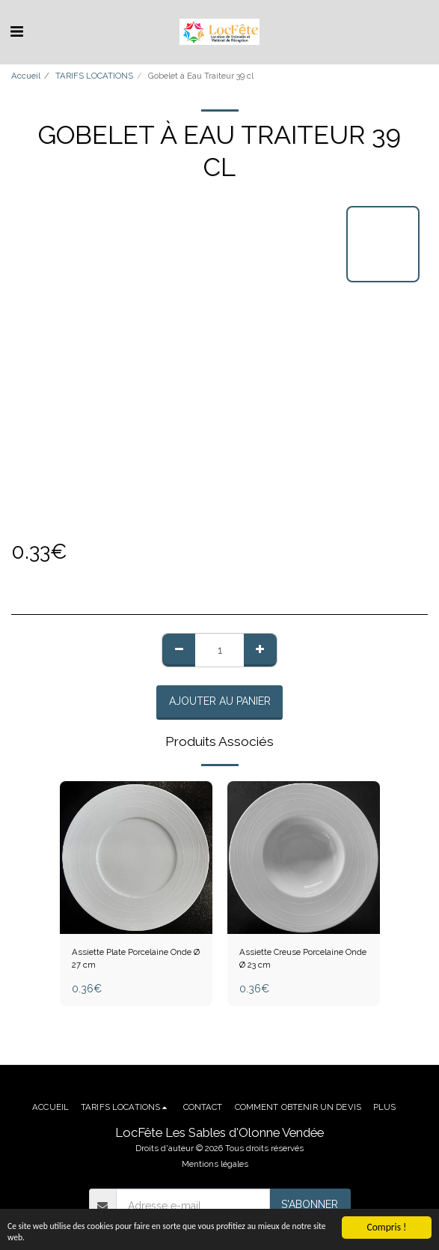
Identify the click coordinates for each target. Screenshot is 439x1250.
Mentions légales (215, 1164)
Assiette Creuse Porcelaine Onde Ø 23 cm (302, 958)
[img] (303, 857)
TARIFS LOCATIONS (94, 75)
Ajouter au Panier (220, 701)
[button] (16, 31)
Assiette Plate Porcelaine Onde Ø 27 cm (136, 958)
